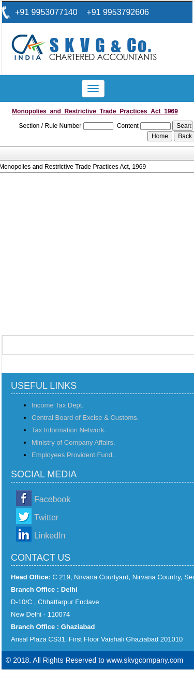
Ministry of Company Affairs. (73, 442)
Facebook (52, 499)
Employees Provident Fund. (73, 455)
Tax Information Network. (69, 430)
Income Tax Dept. (58, 405)
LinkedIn (50, 535)
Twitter (46, 517)
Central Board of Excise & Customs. (85, 417)
